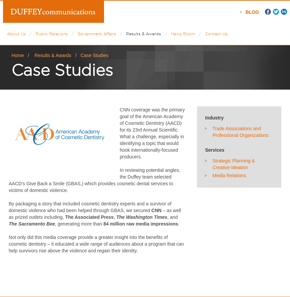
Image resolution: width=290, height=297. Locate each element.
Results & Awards (143, 34)
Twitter (276, 12)
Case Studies (94, 55)
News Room (183, 34)
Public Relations (52, 34)
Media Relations (229, 175)
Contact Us (216, 34)
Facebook (268, 12)
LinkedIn (284, 12)
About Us (16, 34)
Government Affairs (97, 34)
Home (17, 55)
